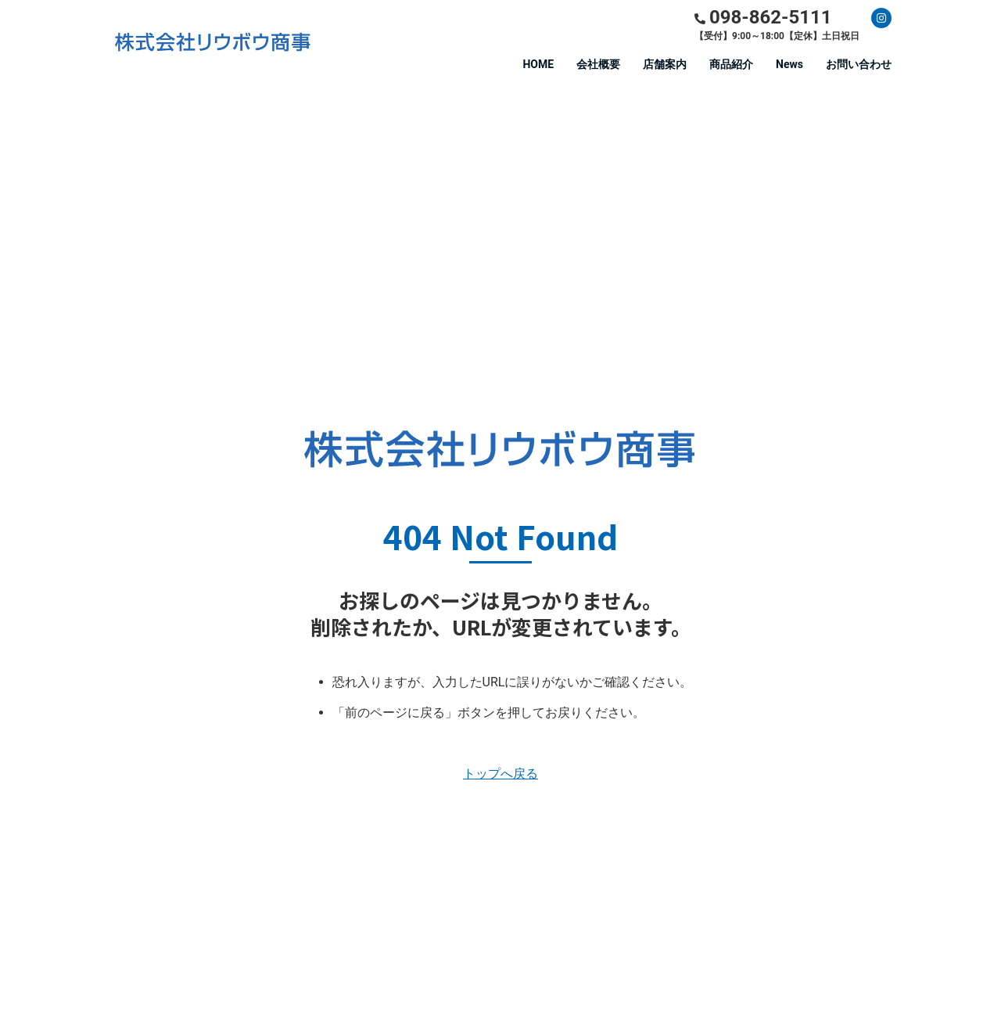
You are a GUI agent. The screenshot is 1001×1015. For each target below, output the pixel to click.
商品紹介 (731, 64)
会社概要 (598, 64)
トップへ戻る (500, 773)
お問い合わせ (859, 64)
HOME (538, 64)
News (789, 64)
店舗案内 (665, 64)
